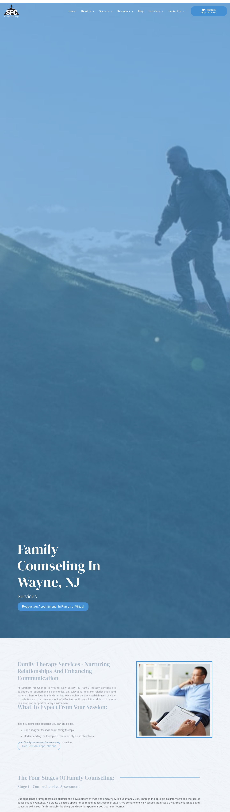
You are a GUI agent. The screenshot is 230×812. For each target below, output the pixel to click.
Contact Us (177, 11)
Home (72, 11)
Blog (141, 11)
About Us (87, 11)
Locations (156, 11)
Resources (125, 11)
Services (106, 11)
